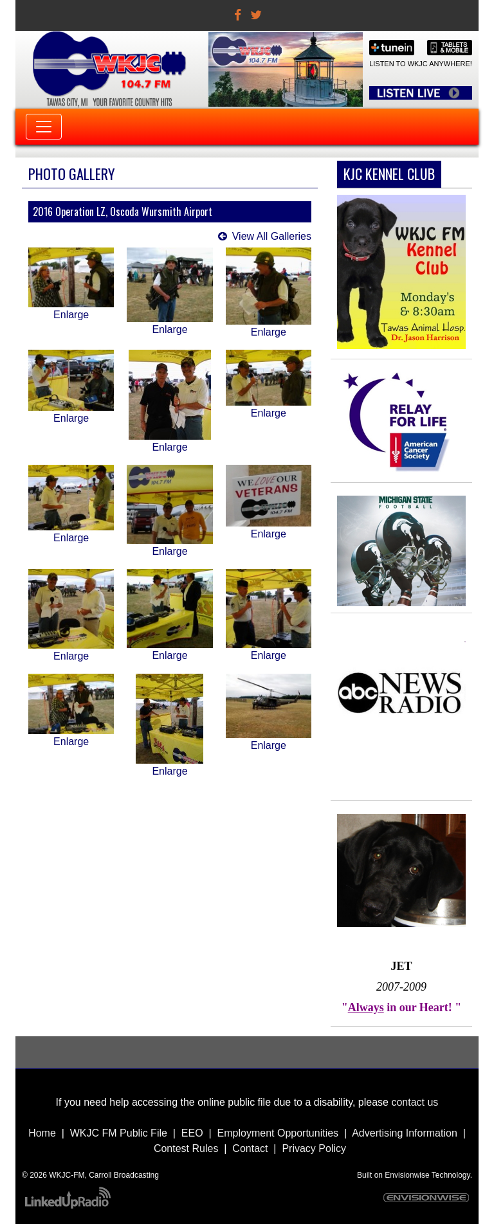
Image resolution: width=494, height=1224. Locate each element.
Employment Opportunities (278, 1133)
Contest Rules (186, 1148)
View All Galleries (271, 236)
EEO (192, 1133)
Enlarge (71, 314)
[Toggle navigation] (44, 127)
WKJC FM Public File (118, 1133)
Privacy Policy (314, 1148)
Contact (250, 1148)
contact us (414, 1102)
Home (42, 1133)
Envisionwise (407, 1175)
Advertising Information (404, 1133)
